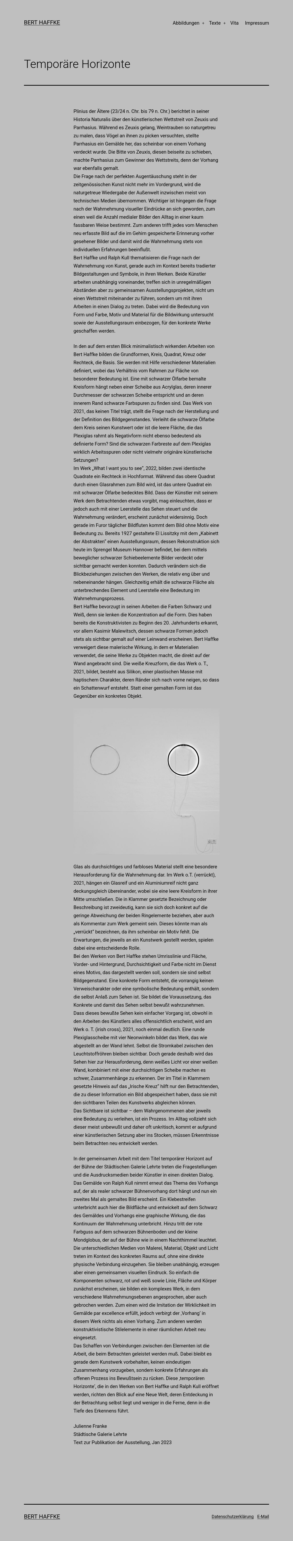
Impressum (257, 23)
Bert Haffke (42, 22)
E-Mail (263, 1516)
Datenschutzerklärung (233, 1516)
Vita (234, 23)
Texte (215, 23)
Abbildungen (186, 23)
